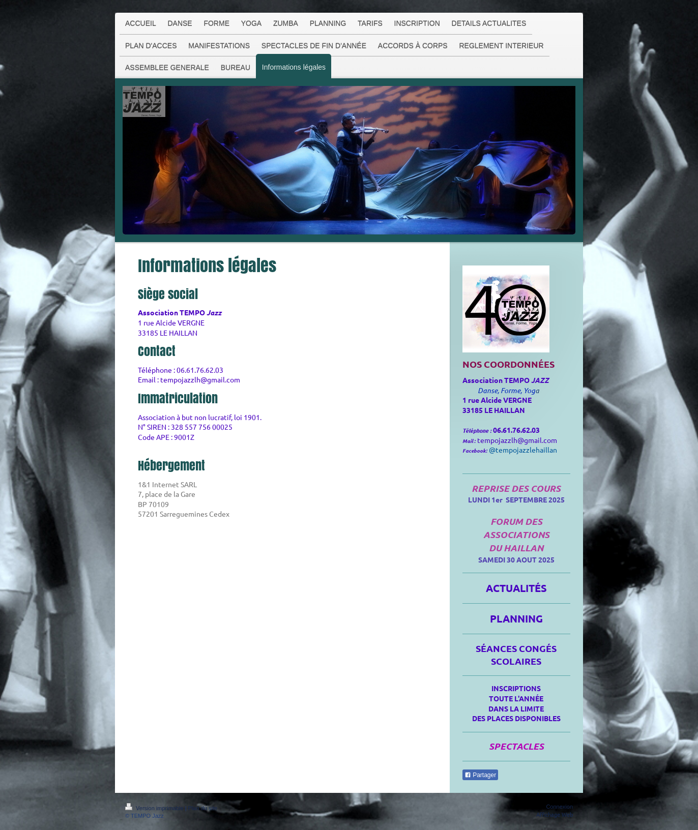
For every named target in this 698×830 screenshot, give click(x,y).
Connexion (559, 807)
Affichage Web (554, 814)
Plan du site (202, 808)
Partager (480, 775)
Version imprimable (155, 808)
